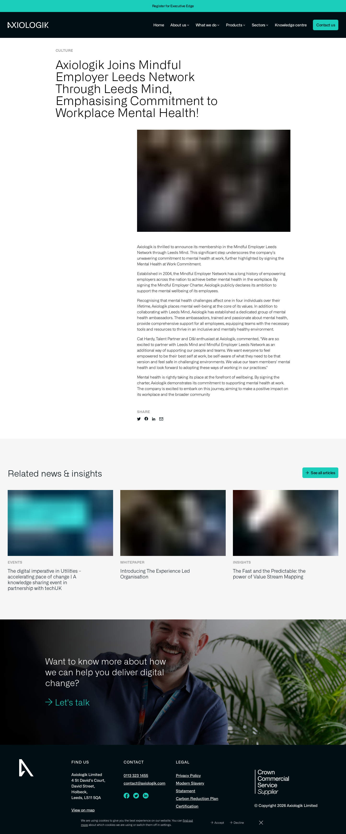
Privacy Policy (188, 775)
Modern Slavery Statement (190, 787)
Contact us (325, 25)
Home (158, 25)
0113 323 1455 (136, 775)
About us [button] (180, 25)
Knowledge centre (291, 25)
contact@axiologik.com (144, 783)
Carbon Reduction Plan (197, 798)
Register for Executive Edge (173, 6)
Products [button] (235, 25)
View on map (83, 810)
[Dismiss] (261, 823)
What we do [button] (208, 25)
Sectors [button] (260, 25)
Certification (187, 806)
